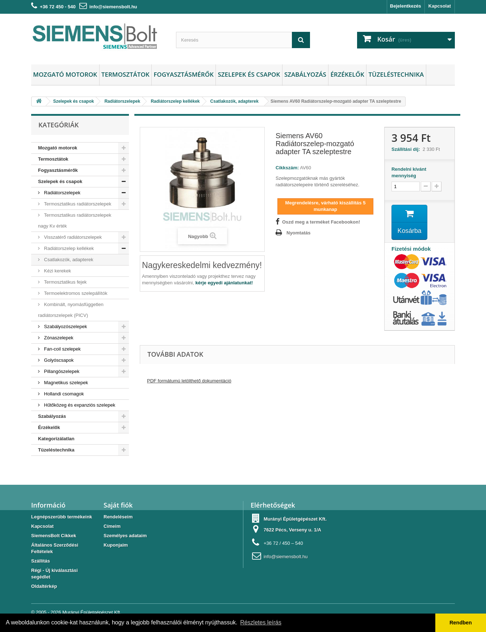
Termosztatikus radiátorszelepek (77, 204)
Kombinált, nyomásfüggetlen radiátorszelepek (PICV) (71, 310)
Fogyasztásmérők (184, 74)
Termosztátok (125, 74)
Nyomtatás (298, 233)
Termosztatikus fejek (65, 282)
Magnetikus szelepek (65, 382)
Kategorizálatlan (56, 438)
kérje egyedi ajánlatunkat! (224, 282)
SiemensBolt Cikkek (53, 535)
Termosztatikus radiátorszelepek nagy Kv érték (74, 220)
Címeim (112, 526)
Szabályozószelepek (65, 326)
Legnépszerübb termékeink (61, 516)
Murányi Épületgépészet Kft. (91, 612)
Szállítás (40, 561)
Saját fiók (118, 505)
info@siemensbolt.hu (113, 6)
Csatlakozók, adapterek (68, 259)
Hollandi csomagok (63, 393)
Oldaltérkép (44, 586)
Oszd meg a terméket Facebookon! (321, 222)
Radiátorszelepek (61, 192)
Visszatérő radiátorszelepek (72, 237)
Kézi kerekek (57, 270)
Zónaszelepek (58, 337)
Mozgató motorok (65, 74)
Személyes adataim (125, 535)
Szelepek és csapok (249, 74)
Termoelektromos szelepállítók (75, 293)
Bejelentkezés (405, 6)
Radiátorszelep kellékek (68, 248)
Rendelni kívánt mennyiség (408, 172)
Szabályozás (305, 74)
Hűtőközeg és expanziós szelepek (79, 405)
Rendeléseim (118, 516)
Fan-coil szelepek (62, 349)
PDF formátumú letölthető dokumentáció (189, 381)
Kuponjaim (116, 545)
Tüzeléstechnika (396, 74)
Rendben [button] (460, 622)
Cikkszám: (287, 167)
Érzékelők (347, 74)
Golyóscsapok (58, 360)
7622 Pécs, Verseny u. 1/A (292, 530)
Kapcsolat (439, 6)
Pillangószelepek (61, 371)
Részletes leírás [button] (260, 622)
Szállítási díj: (407, 149)
